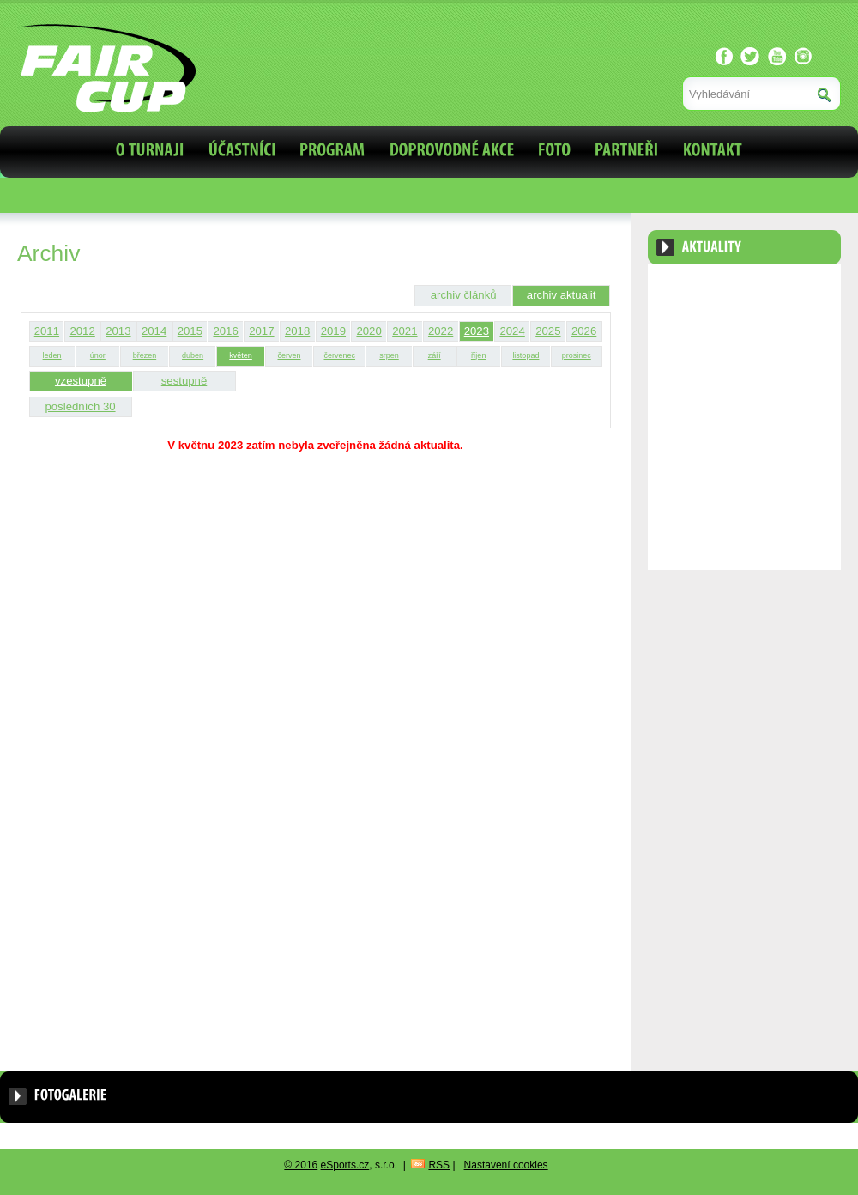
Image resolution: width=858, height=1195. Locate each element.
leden (52, 355)
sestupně (184, 380)
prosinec (576, 355)
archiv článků (464, 294)
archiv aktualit (561, 294)
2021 (404, 331)
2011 (46, 331)
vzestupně (80, 380)
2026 (583, 331)
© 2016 (300, 1165)
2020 (368, 331)
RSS (439, 1165)
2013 (118, 331)
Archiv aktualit (792, 289)
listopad (525, 355)
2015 (190, 331)
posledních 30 (80, 406)
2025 (547, 331)
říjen (478, 355)
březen (145, 355)
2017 (261, 331)
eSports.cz (345, 1165)
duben (192, 355)
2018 (297, 331)
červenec (340, 355)
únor (98, 355)
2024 (511, 331)
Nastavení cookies (506, 1165)
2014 (154, 331)
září (434, 355)
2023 (476, 331)
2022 (440, 331)
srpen (389, 355)
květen (240, 355)
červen (288, 355)
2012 (81, 331)
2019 (333, 331)
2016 (225, 331)
